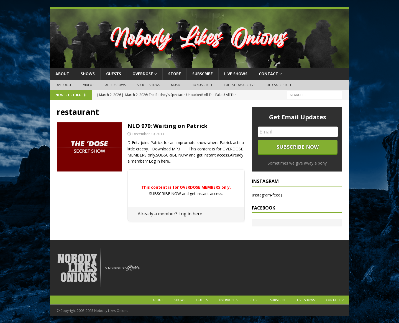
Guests (113, 73)
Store (174, 73)
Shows (88, 73)
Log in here (190, 214)
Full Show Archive (239, 85)
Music (176, 85)
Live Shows (235, 73)
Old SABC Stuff (279, 85)
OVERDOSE (142, 73)
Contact (268, 73)
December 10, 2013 (148, 133)
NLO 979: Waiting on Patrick (167, 126)
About (62, 73)
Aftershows (115, 85)
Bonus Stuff (202, 85)
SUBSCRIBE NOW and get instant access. (186, 193)
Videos (88, 85)
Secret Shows (148, 85)
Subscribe (202, 73)
